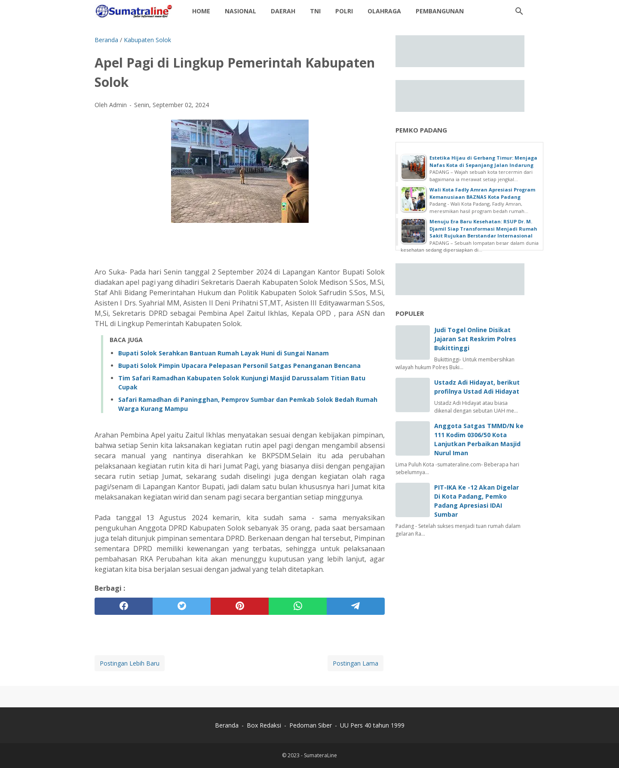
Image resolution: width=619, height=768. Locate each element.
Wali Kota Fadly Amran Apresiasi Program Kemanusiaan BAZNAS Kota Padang (482, 193)
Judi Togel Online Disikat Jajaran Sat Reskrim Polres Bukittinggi (475, 339)
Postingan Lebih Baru (129, 663)
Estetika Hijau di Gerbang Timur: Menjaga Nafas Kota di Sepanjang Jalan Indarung (483, 161)
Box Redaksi (265, 725)
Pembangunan (440, 11)
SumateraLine (320, 755)
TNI (315, 11)
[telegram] (356, 606)
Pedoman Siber (310, 725)
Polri (344, 11)
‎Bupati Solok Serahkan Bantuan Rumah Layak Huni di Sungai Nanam (223, 353)
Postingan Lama (355, 663)
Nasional (240, 11)
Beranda (227, 725)
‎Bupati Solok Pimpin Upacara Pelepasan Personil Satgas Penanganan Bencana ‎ (240, 365)
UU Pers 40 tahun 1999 (372, 725)
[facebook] (124, 606)
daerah (283, 11)
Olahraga (384, 11)
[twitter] (182, 606)
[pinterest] (240, 606)
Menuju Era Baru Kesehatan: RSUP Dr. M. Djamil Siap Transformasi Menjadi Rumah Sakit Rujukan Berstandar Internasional (483, 228)
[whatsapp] (298, 606)
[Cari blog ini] (519, 11)
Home (201, 11)
